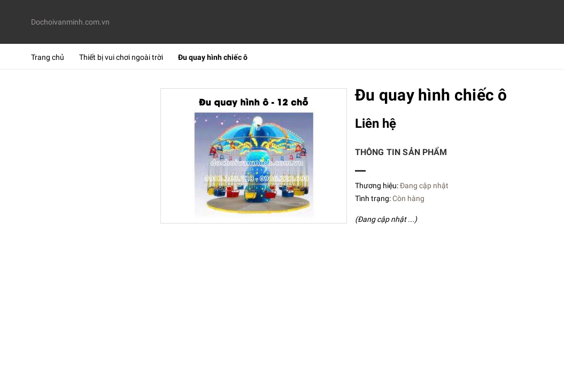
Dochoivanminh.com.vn (69, 22)
